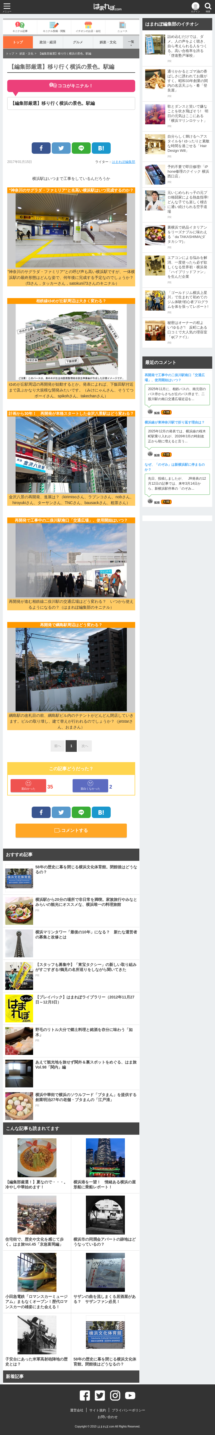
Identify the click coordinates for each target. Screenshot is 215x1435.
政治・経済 (48, 42)
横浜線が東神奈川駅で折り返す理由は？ (175, 422)
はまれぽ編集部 (123, 162)
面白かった (28, 785)
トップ (18, 42)
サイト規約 (97, 1410)
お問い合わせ (108, 1417)
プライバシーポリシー (128, 1410)
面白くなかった (90, 785)
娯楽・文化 (108, 42)
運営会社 (76, 1410)
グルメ (78, 42)
